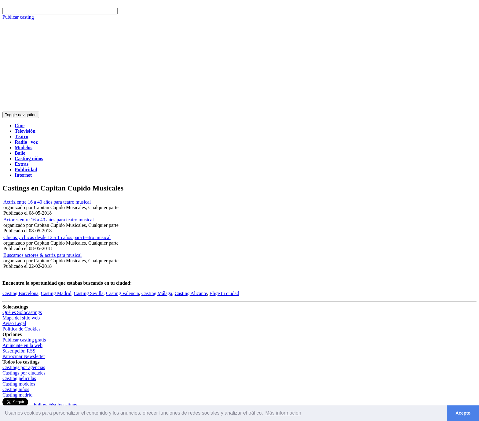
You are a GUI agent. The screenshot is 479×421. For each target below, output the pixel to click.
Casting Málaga (156, 293)
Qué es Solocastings (22, 312)
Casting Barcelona (20, 293)
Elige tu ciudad (224, 293)
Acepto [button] (462, 413)
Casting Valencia (122, 293)
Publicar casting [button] (18, 17)
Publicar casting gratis (24, 339)
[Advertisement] (239, 66)
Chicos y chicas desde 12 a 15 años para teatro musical (57, 237)
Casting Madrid (56, 293)
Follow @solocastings (55, 404)
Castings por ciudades (23, 372)
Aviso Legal (14, 323)
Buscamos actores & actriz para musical (42, 255)
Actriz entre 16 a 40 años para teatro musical (47, 202)
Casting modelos (18, 383)
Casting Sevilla (89, 293)
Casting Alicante (191, 293)
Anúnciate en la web (22, 345)
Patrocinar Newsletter (23, 356)
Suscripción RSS (18, 350)
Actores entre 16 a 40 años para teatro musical (48, 219)
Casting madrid (17, 394)
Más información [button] (283, 412)
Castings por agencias (23, 367)
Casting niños (15, 389)
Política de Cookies (21, 328)
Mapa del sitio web (21, 317)
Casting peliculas (19, 378)
